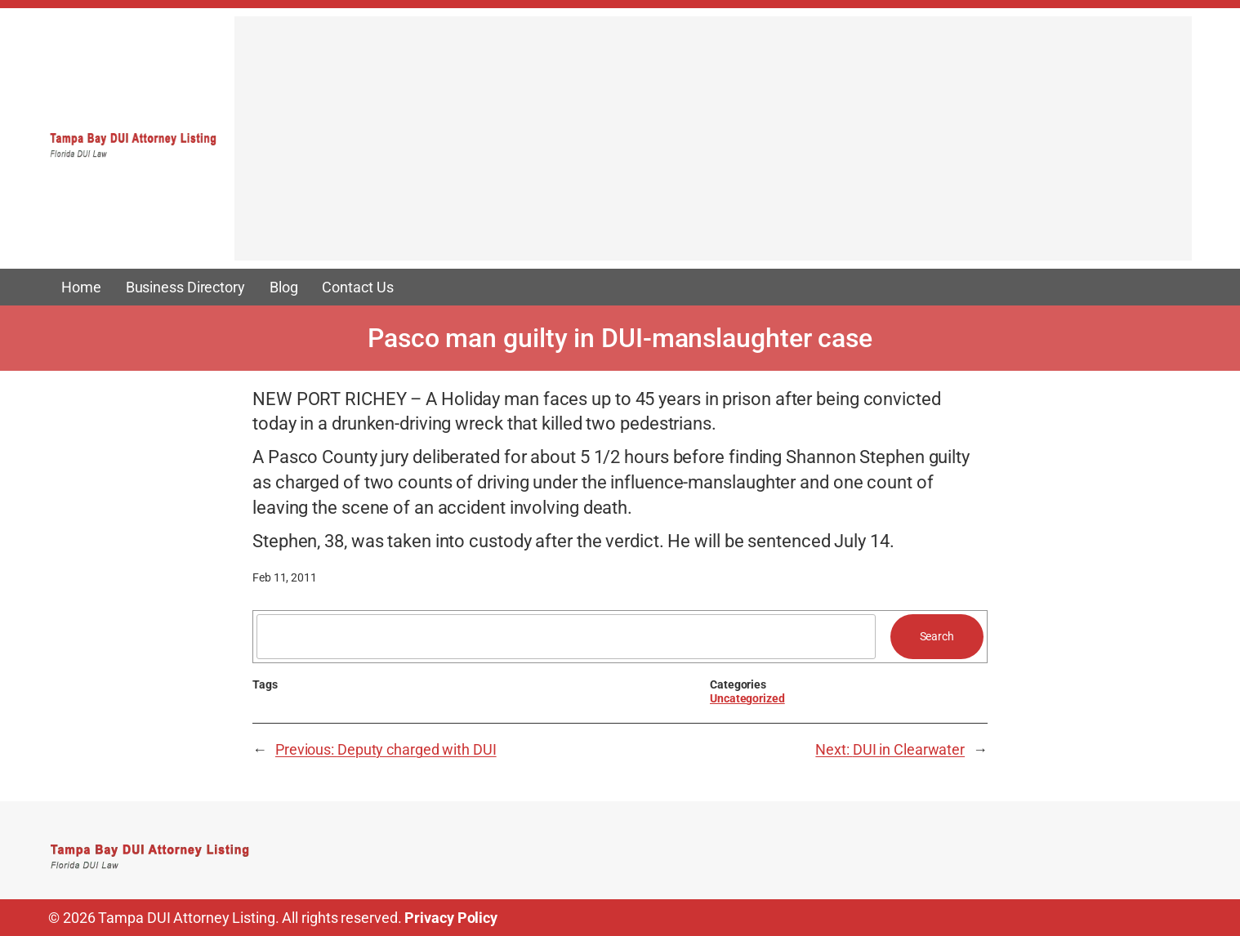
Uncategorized (747, 698)
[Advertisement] (713, 146)
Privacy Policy (450, 917)
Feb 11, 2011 (284, 577)
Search (937, 636)
